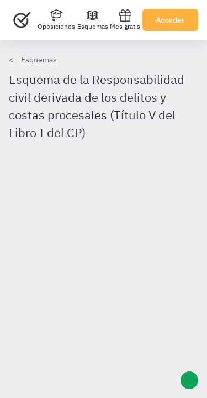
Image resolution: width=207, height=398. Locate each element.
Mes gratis (125, 19)
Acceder (170, 20)
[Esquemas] (92, 20)
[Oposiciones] (56, 20)
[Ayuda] (189, 380)
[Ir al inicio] (22, 20)
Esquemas (39, 60)
